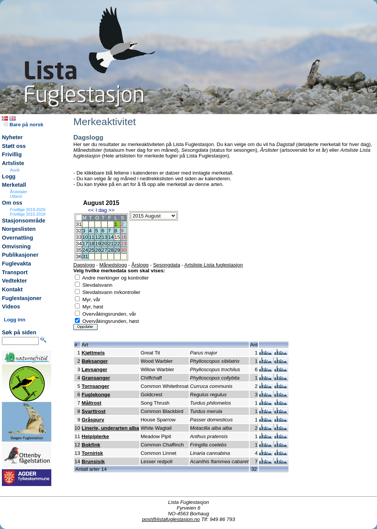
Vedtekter (14, 281)
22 (117, 243)
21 (111, 243)
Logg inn (14, 319)
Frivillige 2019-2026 (27, 209)
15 (117, 237)
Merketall (14, 185)
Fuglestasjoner (21, 298)
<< (91, 210)
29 (117, 250)
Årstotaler (18, 191)
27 (104, 250)
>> (112, 210)
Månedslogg (113, 265)
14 (111, 237)
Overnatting (17, 238)
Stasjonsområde (23, 221)
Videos (11, 306)
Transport (15, 272)
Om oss (12, 203)
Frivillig (12, 154)
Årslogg (140, 265)
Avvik (14, 170)
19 (98, 243)
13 (104, 237)
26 (98, 250)
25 (92, 250)
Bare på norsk (23, 124)
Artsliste (13, 163)
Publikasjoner (20, 255)
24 (85, 250)
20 (104, 243)
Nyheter (12, 137)
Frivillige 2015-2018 (27, 214)
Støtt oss (14, 146)
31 (85, 256)
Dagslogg (84, 265)
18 (92, 243)
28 (111, 250)
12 (98, 237)
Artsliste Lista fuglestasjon (213, 265)
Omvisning (16, 246)
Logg (9, 176)
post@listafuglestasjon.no (171, 519)
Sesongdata (166, 265)
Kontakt (12, 289)
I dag (101, 210)
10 (85, 237)
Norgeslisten (19, 229)
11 (92, 237)
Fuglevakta (16, 264)
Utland (16, 196)
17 (85, 243)
